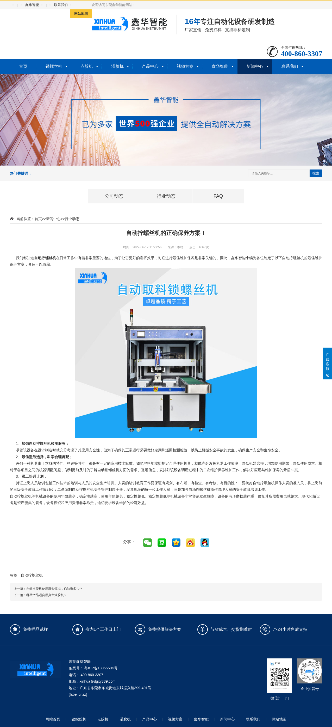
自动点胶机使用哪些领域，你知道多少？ (54, 589)
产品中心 (150, 66)
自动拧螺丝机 (32, 575)
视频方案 (185, 66)
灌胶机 (117, 66)
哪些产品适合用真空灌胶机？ (46, 595)
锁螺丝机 (54, 66)
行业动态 (72, 219)
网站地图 (81, 14)
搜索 (315, 173)
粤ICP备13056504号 (100, 668)
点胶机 (86, 66)
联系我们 (61, 5)
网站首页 (53, 719)
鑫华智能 (32, 5)
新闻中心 (255, 66)
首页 (23, 66)
